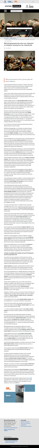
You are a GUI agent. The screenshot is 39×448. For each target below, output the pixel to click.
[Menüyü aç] (5, 11)
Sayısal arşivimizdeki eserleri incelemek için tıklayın (19, 33)
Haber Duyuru (13, 38)
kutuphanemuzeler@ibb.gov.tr (11, 427)
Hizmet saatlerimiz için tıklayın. (9, 430)
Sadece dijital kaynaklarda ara (14, 30)
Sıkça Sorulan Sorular (25, 423)
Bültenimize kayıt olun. (8, 436)
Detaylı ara (29, 30)
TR (32, 1)
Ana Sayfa (6, 38)
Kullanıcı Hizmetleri (25, 422)
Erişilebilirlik (23, 424)
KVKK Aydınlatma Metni (26, 426)
